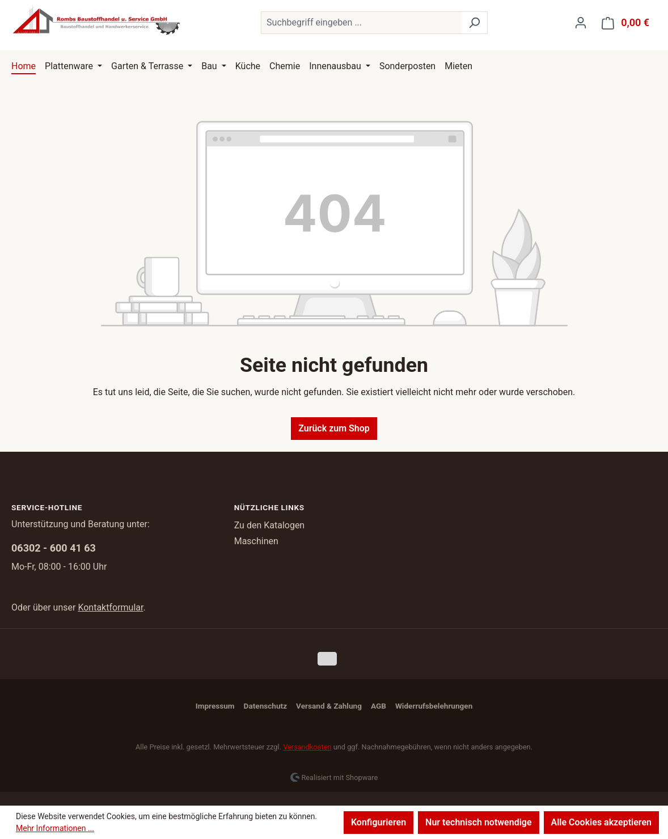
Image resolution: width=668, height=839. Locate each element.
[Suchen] (474, 22)
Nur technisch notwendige (478, 822)
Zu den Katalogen (269, 525)
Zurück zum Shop (334, 428)
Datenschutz (265, 705)
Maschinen (256, 541)
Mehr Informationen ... (55, 828)
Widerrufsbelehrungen (433, 705)
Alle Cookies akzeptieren (601, 822)
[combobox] (361, 22)
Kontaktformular (110, 607)
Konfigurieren (378, 822)
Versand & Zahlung (329, 705)
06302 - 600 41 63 (53, 548)
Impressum (215, 705)
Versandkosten (307, 747)
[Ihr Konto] (580, 22)
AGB (378, 705)
